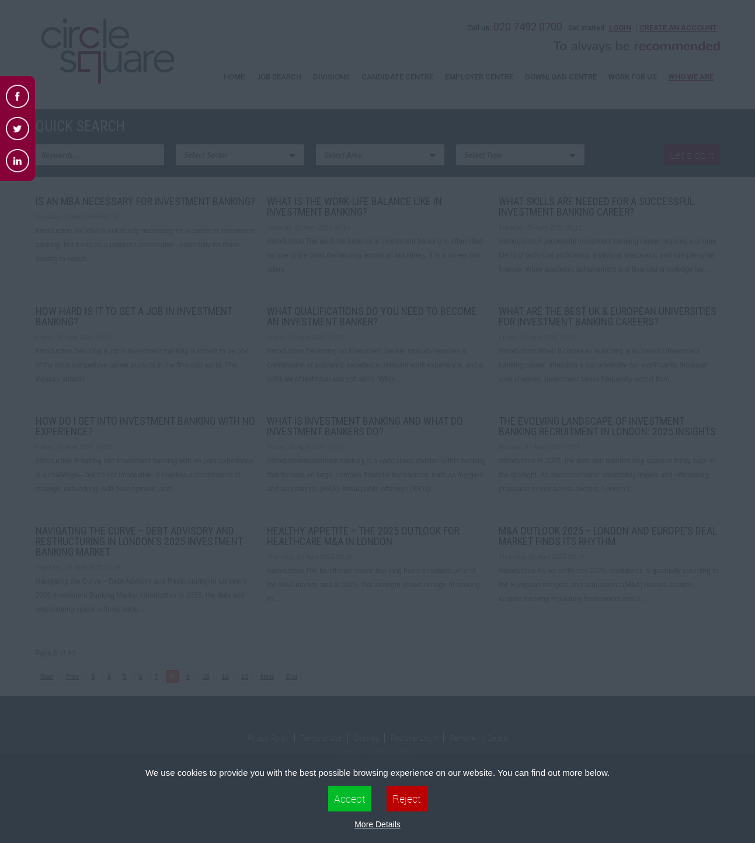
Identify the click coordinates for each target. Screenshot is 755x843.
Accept (350, 799)
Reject (406, 799)
